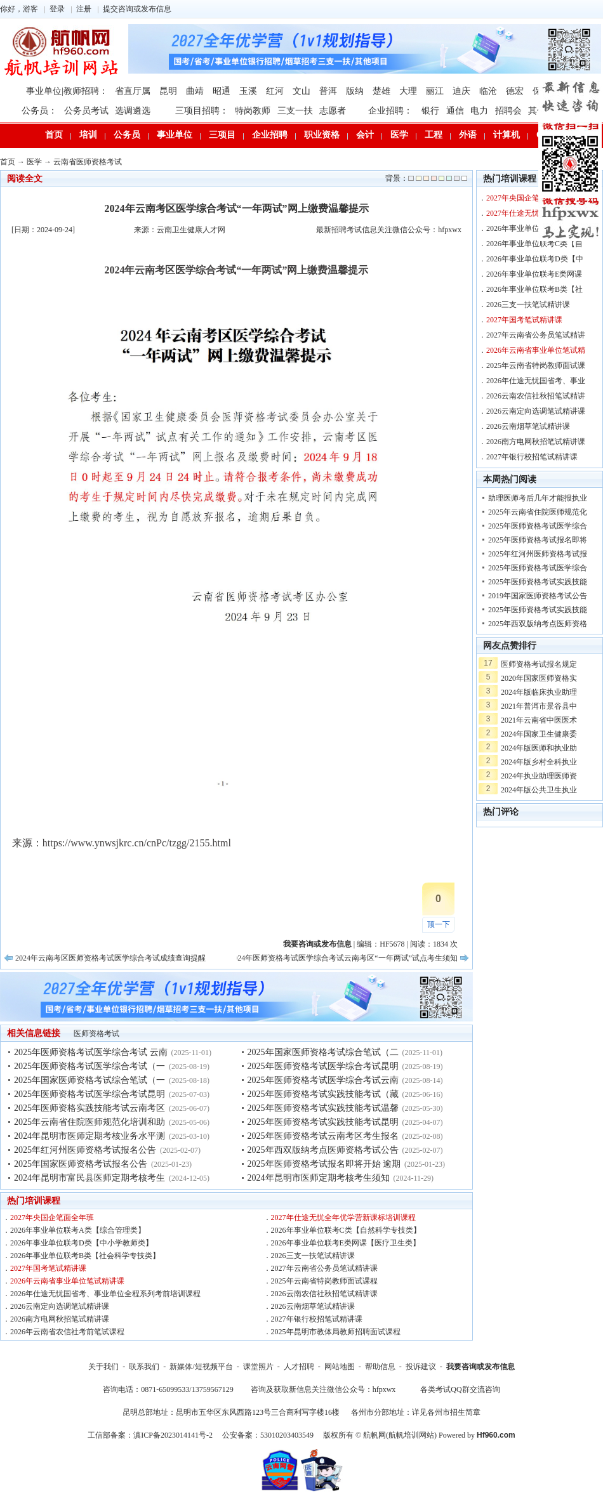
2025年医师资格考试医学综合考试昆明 (89, 1094)
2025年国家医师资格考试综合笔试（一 (89, 1080)
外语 (468, 135)
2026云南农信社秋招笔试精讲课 (324, 1293)
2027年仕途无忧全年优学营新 (535, 213)
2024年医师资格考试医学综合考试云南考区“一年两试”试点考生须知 (344, 958)
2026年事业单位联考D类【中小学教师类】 (81, 1242)
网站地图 (339, 1366)
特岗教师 (252, 110)
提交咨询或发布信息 (137, 8)
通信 (455, 110)
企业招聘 (270, 135)
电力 (479, 110)
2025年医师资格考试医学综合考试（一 (89, 1066)
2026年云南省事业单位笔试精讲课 (67, 1281)
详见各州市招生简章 (446, 1412)
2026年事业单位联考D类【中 (534, 258)
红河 (275, 91)
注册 (83, 8)
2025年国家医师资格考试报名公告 (80, 1164)
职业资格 (322, 135)
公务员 (127, 135)
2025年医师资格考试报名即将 (537, 539)
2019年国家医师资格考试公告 (537, 595)
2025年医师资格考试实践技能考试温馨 (323, 1108)
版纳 (355, 91)
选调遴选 (132, 110)
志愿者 (332, 110)
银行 (430, 110)
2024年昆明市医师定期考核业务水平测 (89, 1136)
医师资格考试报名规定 (539, 664)
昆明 (168, 91)
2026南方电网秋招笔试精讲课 (59, 1319)
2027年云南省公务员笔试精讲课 (324, 1268)
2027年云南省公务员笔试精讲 (535, 335)
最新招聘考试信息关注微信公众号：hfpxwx (388, 229)
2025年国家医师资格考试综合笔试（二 (323, 1052)
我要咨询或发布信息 (480, 1366)
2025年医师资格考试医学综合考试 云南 (91, 1052)
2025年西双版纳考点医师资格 (537, 623)
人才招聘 (299, 1366)
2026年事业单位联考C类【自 (534, 243)
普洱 (328, 91)
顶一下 (438, 924)
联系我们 (144, 1366)
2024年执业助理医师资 (539, 775)
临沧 (488, 91)
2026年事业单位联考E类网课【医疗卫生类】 (345, 1242)
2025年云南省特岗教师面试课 (535, 365)
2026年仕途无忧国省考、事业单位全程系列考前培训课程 (105, 1293)
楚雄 (381, 91)
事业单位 (174, 135)
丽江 (435, 91)
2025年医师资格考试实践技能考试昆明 (323, 1122)
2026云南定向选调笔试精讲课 (59, 1306)
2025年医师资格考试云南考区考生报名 (323, 1136)
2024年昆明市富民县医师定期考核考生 (89, 1178)
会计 (365, 135)
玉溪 (248, 91)
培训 (88, 135)
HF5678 (392, 944)
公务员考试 (86, 110)
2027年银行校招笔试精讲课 (316, 1319)
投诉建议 (421, 1366)
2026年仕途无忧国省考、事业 (535, 380)
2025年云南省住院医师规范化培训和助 (89, 1122)
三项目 (222, 135)
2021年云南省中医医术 (539, 720)
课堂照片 (258, 1366)
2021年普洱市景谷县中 (539, 706)
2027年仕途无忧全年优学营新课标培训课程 (343, 1217)
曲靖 (195, 91)
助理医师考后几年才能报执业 (537, 498)
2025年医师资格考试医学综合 (537, 526)
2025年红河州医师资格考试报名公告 (85, 1150)
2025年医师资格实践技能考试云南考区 (89, 1108)
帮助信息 (380, 1366)
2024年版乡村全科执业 (539, 762)
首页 (54, 135)
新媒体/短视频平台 (200, 1366)
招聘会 (508, 110)
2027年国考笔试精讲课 (48, 1268)
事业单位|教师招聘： (67, 91)
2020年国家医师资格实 (539, 678)
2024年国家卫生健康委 (539, 734)
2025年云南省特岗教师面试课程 (324, 1281)
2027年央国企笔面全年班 (52, 1217)
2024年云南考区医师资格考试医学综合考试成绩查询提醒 (110, 958)
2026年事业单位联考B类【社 (534, 289)
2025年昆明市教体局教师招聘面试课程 (336, 1331)
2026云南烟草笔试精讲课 (313, 1306)
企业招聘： (390, 110)
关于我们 (103, 1366)
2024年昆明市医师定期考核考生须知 (319, 1178)
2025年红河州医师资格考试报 (537, 553)
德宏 (515, 91)
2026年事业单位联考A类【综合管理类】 (77, 1230)
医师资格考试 (96, 1033)
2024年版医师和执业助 (539, 748)
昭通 (221, 91)
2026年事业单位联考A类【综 (534, 228)
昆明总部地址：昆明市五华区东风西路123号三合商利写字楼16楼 (231, 1412)
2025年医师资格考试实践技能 (537, 581)
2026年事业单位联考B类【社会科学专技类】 (85, 1255)
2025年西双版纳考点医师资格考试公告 (323, 1150)
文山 (301, 91)
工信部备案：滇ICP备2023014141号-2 (150, 1435)
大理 (408, 91)
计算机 (506, 135)
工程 (433, 135)
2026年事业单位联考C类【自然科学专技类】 (346, 1230)
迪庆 (461, 91)
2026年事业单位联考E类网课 (534, 274)
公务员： (39, 110)
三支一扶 (295, 110)
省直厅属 (132, 91)
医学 (399, 135)
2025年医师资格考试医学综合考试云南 (323, 1080)
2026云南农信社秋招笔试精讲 (535, 395)
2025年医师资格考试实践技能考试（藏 (323, 1094)
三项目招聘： (202, 110)
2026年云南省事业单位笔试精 (535, 350)
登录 (57, 8)
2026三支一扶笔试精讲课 (313, 1255)
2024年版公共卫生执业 (539, 789)
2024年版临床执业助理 (539, 692)
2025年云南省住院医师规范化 (537, 512)
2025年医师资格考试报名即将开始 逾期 (324, 1164)
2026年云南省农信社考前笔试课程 (67, 1331)
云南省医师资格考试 (87, 161)
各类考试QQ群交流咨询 (460, 1389)
